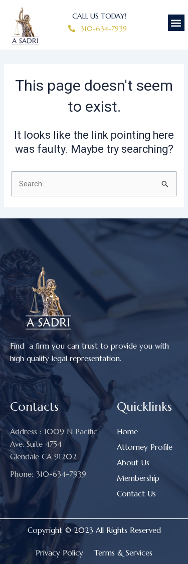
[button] (176, 23)
